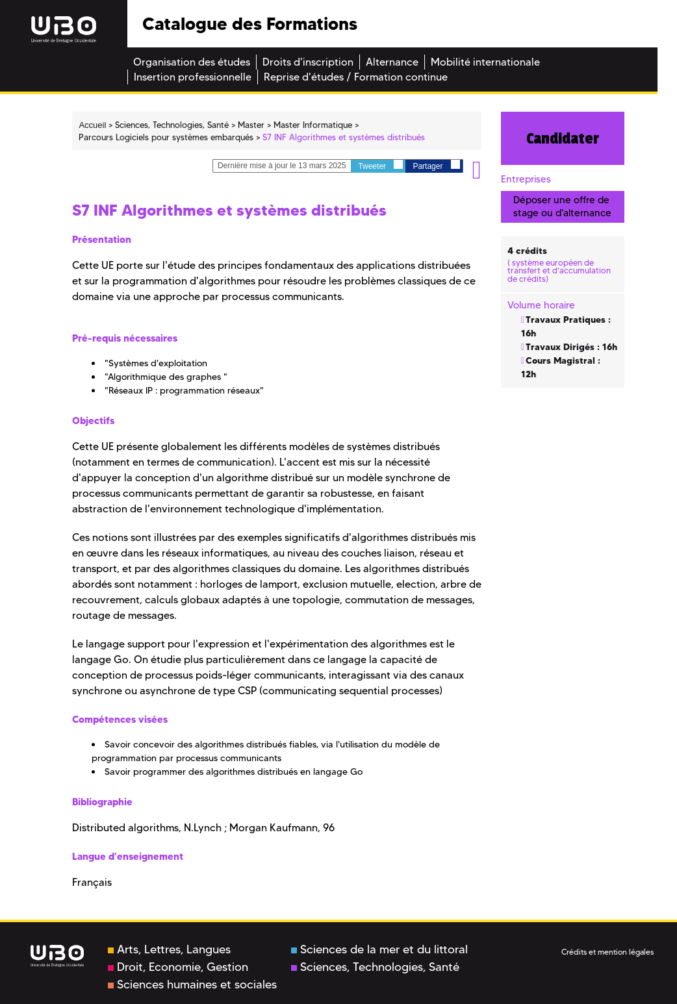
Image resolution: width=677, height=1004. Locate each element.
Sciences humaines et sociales (192, 984)
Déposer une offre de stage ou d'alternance (562, 206)
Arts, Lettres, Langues (169, 949)
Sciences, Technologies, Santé (375, 967)
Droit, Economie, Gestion (178, 967)
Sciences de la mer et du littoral (379, 949)
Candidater (562, 138)
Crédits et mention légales (607, 952)
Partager (436, 165)
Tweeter (380, 165)
